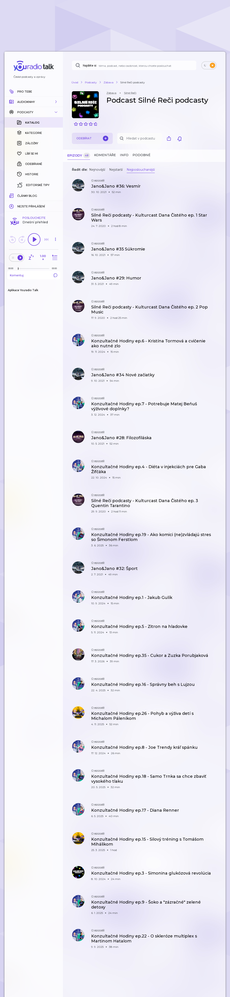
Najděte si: (90, 65)
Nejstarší (116, 170)
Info (124, 155)
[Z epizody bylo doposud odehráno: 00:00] (11, 268)
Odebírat (92, 138)
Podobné (141, 155)
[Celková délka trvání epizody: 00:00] (55, 268)
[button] (33, 102)
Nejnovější (97, 170)
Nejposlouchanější (141, 170)
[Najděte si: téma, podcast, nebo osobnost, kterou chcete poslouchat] (134, 65)
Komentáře (105, 155)
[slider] (18, 269)
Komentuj (34, 275)
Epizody (78, 155)
